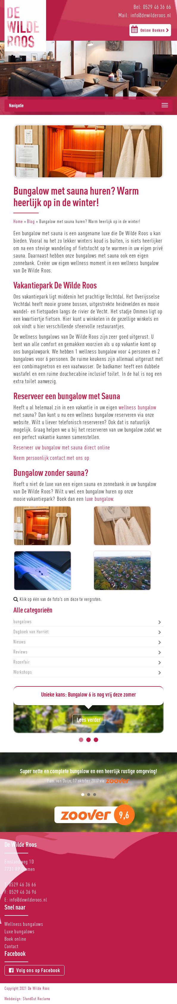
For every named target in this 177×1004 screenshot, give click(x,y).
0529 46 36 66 (22, 884)
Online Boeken (150, 29)
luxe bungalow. (100, 498)
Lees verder (89, 719)
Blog (31, 221)
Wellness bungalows (23, 924)
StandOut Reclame (36, 998)
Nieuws (19, 642)
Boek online (15, 939)
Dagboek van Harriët (31, 631)
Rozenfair (21, 662)
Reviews (20, 652)
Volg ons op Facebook (34, 970)
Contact (11, 946)
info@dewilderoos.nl (28, 899)
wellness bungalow (137, 407)
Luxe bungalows (19, 931)
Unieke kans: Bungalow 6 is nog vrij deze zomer (88, 694)
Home (18, 221)
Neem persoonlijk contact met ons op (51, 457)
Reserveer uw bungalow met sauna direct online (61, 447)
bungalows (22, 621)
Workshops (22, 672)
